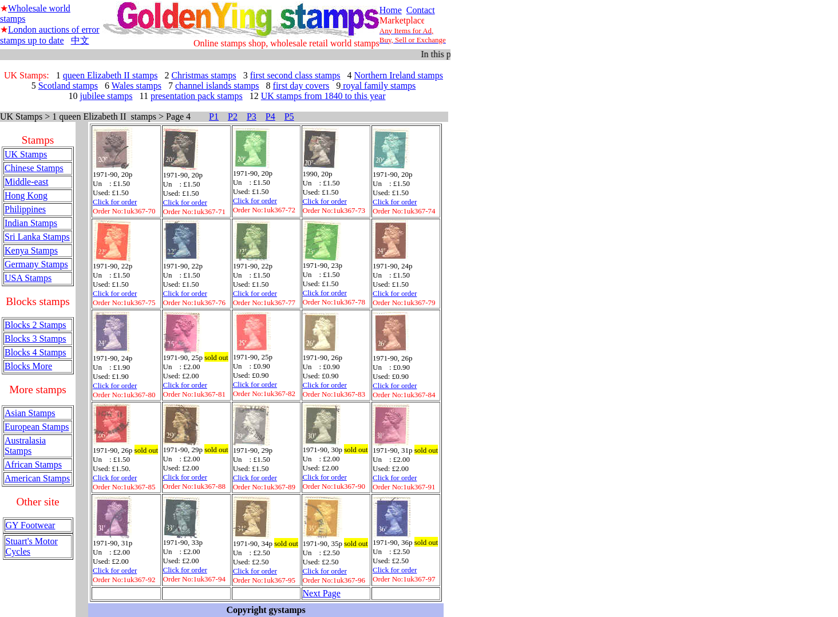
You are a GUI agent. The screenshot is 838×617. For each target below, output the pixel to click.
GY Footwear (31, 525)
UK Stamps (26, 154)
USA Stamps (28, 278)
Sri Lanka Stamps (37, 237)
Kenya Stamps (31, 250)
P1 (214, 116)
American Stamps (37, 478)
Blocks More (28, 366)
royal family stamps (378, 85)
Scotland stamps (68, 85)
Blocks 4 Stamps (35, 352)
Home (391, 10)
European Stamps (37, 427)
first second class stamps (295, 75)
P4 (270, 116)
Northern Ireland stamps (398, 75)
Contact (420, 10)
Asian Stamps (30, 413)
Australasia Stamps (25, 446)
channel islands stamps (217, 85)
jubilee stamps (106, 96)
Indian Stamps (31, 223)
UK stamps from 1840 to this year (323, 96)
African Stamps (33, 464)
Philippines (25, 209)
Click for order (115, 201)
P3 (251, 116)
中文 (80, 40)
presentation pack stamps (197, 96)
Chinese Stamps (34, 168)
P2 (233, 116)
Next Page (322, 593)
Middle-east (26, 182)
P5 (289, 116)
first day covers (301, 85)
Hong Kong (26, 195)
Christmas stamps (203, 75)
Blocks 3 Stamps (35, 338)
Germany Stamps (36, 264)
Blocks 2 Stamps (35, 325)
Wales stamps (136, 85)
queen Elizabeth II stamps (110, 75)
